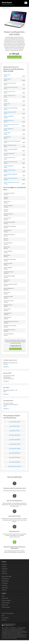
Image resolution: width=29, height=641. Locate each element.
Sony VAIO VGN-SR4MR (14, 439)
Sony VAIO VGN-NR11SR (14, 462)
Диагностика (5, 598)
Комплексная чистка (9, 120)
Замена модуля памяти (9, 157)
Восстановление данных (8, 613)
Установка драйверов (9, 153)
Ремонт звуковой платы (9, 95)
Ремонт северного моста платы (11, 182)
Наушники (4, 571)
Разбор (5, 99)
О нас (3, 596)
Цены (3, 615)
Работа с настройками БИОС (10, 149)
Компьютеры (5, 587)
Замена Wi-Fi (7, 74)
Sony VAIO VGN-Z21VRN (14, 421)
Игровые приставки (6, 576)
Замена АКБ (7, 103)
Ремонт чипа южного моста (10, 178)
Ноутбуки (4, 566)
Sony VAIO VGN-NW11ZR (14, 453)
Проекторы (4, 585)
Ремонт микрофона (8, 128)
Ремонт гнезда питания (9, 170)
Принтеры (4, 589)
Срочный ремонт (6, 602)
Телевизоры (5, 583)
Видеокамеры (5, 580)
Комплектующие (6, 607)
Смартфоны (5, 568)
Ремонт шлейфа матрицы (10, 145)
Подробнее (6, 366)
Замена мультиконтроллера (10, 161)
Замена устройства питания (10, 87)
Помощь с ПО (5, 605)
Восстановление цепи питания (11, 124)
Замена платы (7, 79)
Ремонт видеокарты (9, 116)
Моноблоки (4, 573)
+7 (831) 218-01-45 (6, 7)
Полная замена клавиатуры (10, 174)
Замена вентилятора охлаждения (12, 141)
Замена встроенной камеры (10, 108)
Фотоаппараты (5, 578)
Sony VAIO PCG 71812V (14, 430)
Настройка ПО (7, 136)
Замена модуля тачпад (9, 91)
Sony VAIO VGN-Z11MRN (14, 448)
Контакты (4, 620)
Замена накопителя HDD (10, 112)
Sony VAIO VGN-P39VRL (14, 435)
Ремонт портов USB (8, 165)
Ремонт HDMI (7, 132)
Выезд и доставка (6, 600)
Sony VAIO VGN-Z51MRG (14, 457)
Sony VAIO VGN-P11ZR (14, 426)
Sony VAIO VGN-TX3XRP (14, 444)
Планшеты (4, 564)
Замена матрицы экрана (10, 83)
